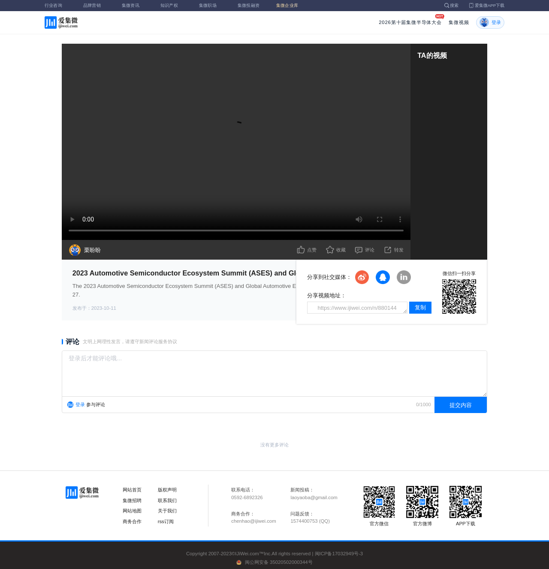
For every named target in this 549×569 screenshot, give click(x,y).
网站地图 (132, 510)
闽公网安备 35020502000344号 (279, 562)
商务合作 (132, 521)
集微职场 (212, 5)
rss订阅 (166, 521)
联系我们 (167, 500)
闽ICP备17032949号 (337, 553)
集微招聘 (132, 500)
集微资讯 (135, 5)
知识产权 (174, 5)
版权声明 (167, 489)
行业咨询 (58, 5)
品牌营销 (97, 5)
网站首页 (132, 489)
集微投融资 (251, 5)
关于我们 (167, 510)
